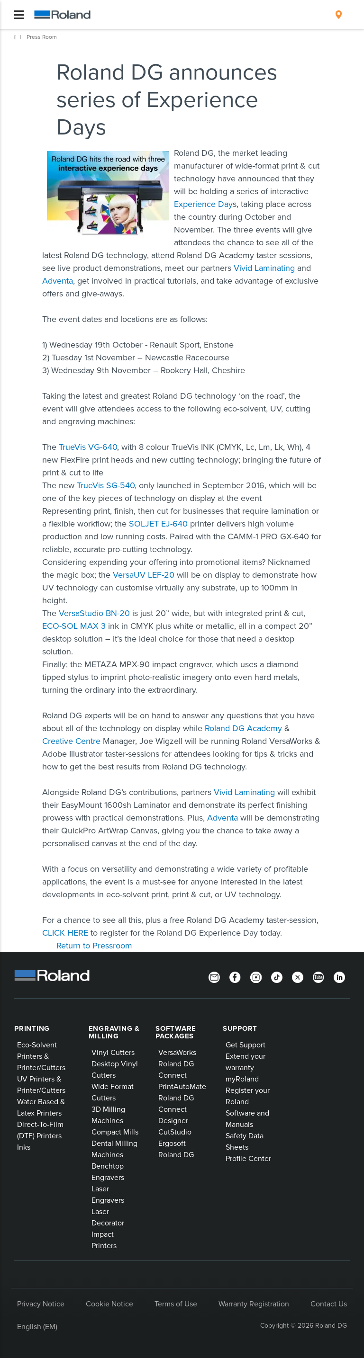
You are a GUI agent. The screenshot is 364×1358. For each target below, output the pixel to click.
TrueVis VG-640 (88, 447)
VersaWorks (177, 1052)
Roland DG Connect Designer (176, 1109)
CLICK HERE (65, 932)
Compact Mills (114, 1131)
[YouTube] (318, 976)
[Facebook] (235, 976)
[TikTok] (276, 976)
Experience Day (203, 204)
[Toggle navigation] (19, 14)
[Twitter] (297, 976)
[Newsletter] (214, 976)
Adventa (57, 280)
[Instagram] (256, 976)
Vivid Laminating (264, 268)
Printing (32, 1028)
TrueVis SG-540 (106, 485)
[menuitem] (339, 14)
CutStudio (174, 1131)
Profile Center (248, 1158)
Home (15, 37)
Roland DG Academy (243, 728)
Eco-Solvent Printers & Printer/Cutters (41, 1055)
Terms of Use (176, 1303)
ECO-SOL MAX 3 (74, 626)
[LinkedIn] (339, 976)
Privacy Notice (40, 1303)
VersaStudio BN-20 (94, 613)
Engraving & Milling (114, 1032)
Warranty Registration (253, 1303)
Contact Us (328, 1303)
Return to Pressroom (94, 945)
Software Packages (175, 1032)
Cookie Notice (109, 1303)
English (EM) (37, 1326)
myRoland (242, 1078)
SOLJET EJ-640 (158, 523)
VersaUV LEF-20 (143, 575)
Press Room (42, 37)
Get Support (245, 1044)
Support (240, 1028)
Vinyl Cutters (113, 1052)
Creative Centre (71, 741)
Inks (23, 1147)
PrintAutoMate (182, 1086)
